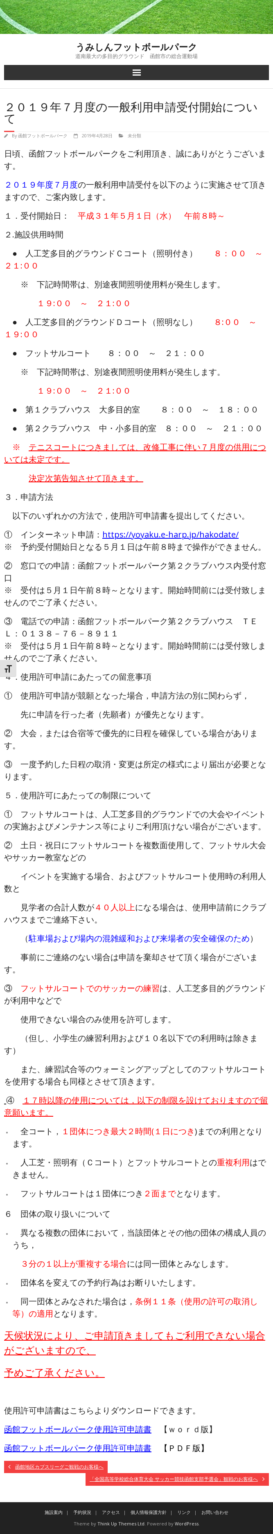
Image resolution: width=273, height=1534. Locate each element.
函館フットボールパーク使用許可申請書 (77, 1429)
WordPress (187, 1524)
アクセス (111, 1512)
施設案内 (54, 1512)
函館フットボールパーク (43, 135)
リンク (184, 1512)
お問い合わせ (214, 1512)
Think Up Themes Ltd (120, 1524)
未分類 (134, 135)
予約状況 (82, 1512)
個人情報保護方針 (149, 1512)
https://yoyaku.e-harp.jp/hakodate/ (170, 534)
